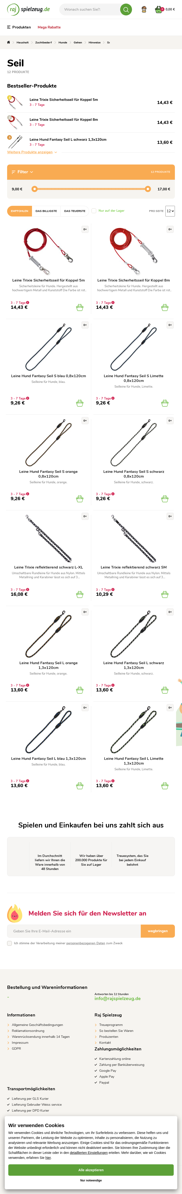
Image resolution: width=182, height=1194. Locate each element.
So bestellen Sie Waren (116, 1031)
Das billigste (46, 211)
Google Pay (107, 1070)
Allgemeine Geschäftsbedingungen (37, 1025)
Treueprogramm (111, 1025)
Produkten (19, 27)
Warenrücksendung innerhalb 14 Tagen (41, 1036)
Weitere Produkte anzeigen (32, 152)
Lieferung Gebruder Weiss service (37, 1104)
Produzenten (108, 1036)
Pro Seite (156, 211)
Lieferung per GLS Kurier (30, 1098)
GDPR (16, 1048)
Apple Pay (106, 1076)
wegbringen (158, 931)
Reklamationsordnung (28, 1031)
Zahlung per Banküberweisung (121, 1064)
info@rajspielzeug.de (118, 998)
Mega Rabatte (49, 27)
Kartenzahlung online (115, 1059)
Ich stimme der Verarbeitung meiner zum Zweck (68, 943)
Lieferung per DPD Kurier (30, 1110)
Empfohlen (19, 211)
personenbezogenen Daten (85, 943)
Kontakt (105, 1042)
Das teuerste (74, 211)
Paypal (104, 1082)
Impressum (20, 1042)
